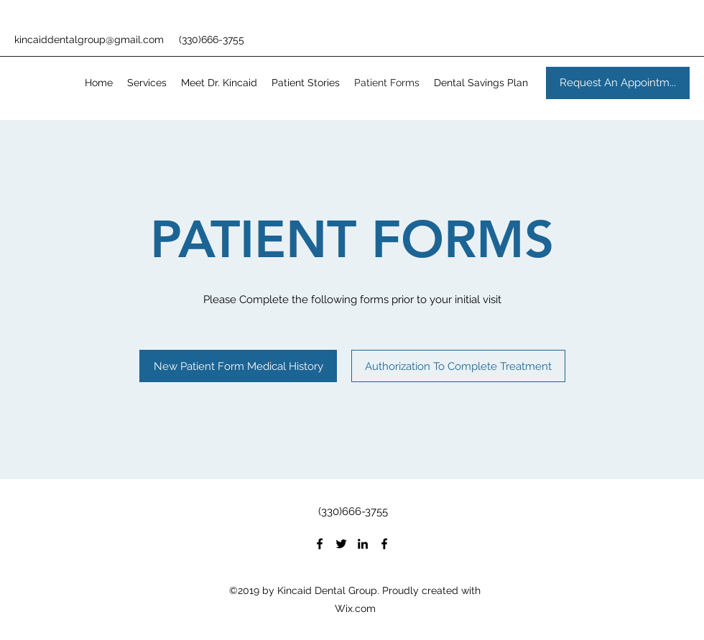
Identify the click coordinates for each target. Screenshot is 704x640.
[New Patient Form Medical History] (238, 366)
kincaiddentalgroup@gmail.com (89, 39)
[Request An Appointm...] (618, 83)
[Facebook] (319, 544)
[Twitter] (341, 544)
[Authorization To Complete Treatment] (458, 366)
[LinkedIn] (363, 544)
